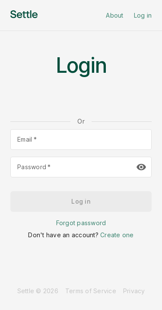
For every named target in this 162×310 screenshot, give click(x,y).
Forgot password (81, 222)
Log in (143, 15)
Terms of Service (90, 290)
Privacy (134, 290)
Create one (117, 235)
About (114, 15)
